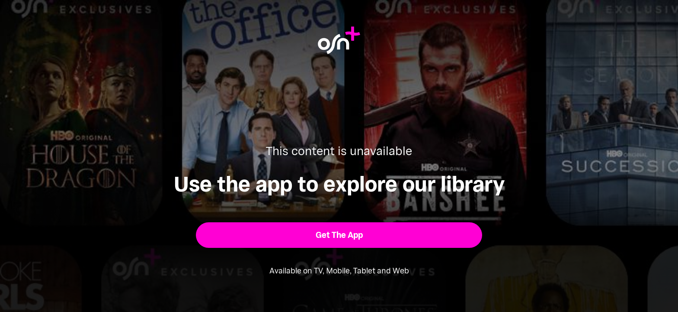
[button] (339, 235)
